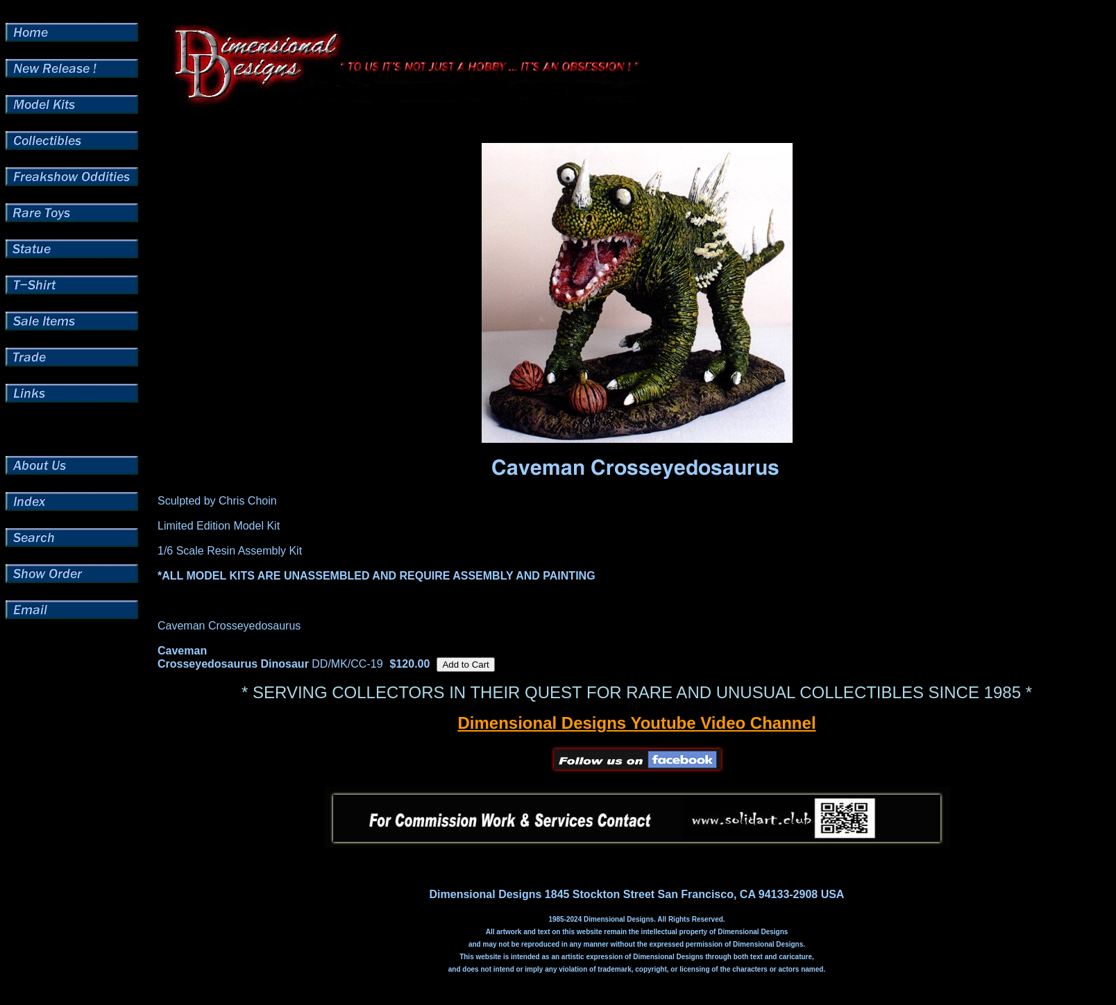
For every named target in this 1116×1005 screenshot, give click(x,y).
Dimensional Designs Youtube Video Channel (636, 722)
